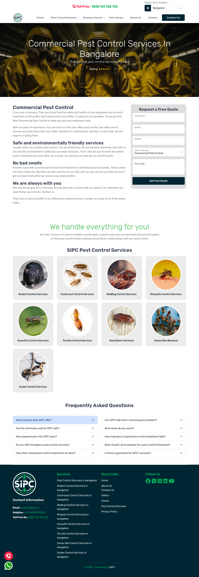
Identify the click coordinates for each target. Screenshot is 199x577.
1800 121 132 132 (38, 517)
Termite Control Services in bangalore (72, 535)
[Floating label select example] (158, 152)
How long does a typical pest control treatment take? (135, 436)
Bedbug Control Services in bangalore (72, 507)
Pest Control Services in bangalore (77, 480)
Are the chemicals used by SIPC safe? (37, 428)
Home (40, 17)
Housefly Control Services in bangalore (73, 526)
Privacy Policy (109, 511)
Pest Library (116, 17)
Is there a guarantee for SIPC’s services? (128, 453)
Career (105, 500)
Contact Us (173, 17)
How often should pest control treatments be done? (46, 453)
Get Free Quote (159, 180)
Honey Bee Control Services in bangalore (74, 545)
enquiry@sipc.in (30, 507)
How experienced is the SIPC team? (36, 436)
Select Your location (156, 2)
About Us (135, 17)
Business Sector (92, 17)
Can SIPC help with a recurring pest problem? (131, 420)
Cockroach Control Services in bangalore (74, 497)
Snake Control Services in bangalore (71, 554)
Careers (152, 17)
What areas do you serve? (119, 428)
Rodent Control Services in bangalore (72, 488)
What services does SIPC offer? (34, 420)
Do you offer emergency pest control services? (43, 444)
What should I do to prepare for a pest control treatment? (137, 444)
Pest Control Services (63, 17)
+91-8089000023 (35, 512)
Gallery (105, 495)
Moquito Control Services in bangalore (73, 516)
